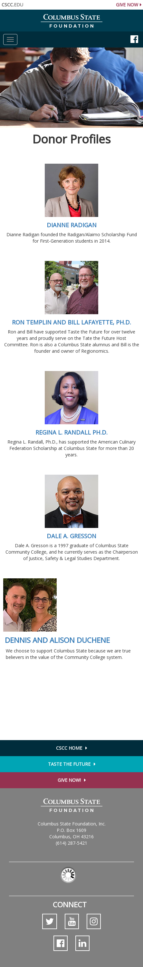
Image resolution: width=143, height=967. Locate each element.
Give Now (127, 5)
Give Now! (69, 780)
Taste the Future (69, 764)
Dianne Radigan (72, 225)
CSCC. (12, 5)
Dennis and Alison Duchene (57, 640)
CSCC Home (69, 748)
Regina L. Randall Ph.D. (71, 432)
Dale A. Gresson (71, 536)
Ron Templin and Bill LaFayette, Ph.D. (71, 322)
